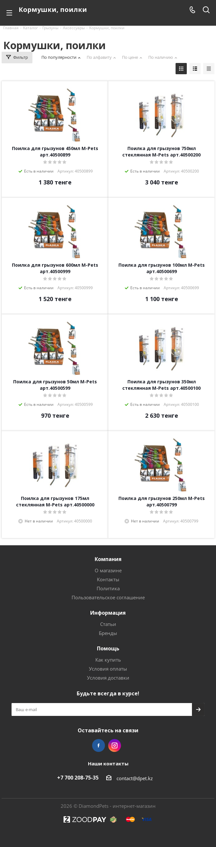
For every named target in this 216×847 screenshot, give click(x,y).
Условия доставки (108, 677)
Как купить (108, 659)
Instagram (114, 745)
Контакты (108, 579)
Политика (108, 588)
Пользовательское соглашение (108, 597)
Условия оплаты (108, 668)
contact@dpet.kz (135, 778)
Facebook (98, 745)
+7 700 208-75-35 (78, 777)
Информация (108, 612)
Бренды (108, 633)
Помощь (108, 648)
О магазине (108, 570)
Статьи (108, 624)
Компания (108, 559)
